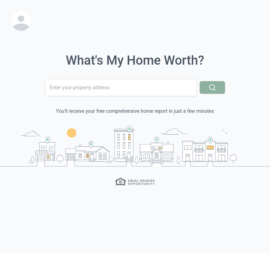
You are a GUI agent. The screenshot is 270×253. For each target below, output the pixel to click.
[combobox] (121, 87)
